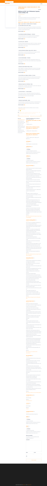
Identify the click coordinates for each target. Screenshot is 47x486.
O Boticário (33, 113)
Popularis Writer (29, 484)
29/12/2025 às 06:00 (27, 396)
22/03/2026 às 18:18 (27, 427)
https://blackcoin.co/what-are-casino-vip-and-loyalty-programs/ (33, 392)
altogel (27, 426)
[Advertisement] (10, 17)
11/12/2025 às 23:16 (27, 157)
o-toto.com (27, 403)
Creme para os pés (29, 112)
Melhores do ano (26, 113)
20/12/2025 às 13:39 (27, 221)
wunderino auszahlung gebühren (30, 219)
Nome (27, 452)
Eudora (32, 112)
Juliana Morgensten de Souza (21, 14)
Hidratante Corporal (34, 112)
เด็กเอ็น (27, 416)
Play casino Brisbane (29, 355)
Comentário (28, 439)
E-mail (35, 452)
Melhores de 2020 (22, 113)
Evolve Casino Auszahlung (29, 165)
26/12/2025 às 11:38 (27, 259)
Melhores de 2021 (26, 22)
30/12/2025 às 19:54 (27, 412)
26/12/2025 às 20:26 (27, 302)
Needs (29, 113)
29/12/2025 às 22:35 (27, 404)
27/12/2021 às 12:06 (27, 129)
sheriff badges (28, 141)
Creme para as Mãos (26, 112)
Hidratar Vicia (7, 3)
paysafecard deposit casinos (30, 301)
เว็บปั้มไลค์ (27, 156)
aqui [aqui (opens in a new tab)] (24, 31)
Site (26, 456)
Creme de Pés (23, 112)
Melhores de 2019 (20, 22)
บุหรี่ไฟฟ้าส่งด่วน (28, 146)
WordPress (24, 484)
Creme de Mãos (20, 112)
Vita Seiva (34, 113)
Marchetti (20, 113)
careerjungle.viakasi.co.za (29, 395)
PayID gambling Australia (29, 257)
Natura (28, 113)
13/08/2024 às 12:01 (27, 142)
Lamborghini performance (29, 411)
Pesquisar (6, 0)
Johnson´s (37, 112)
